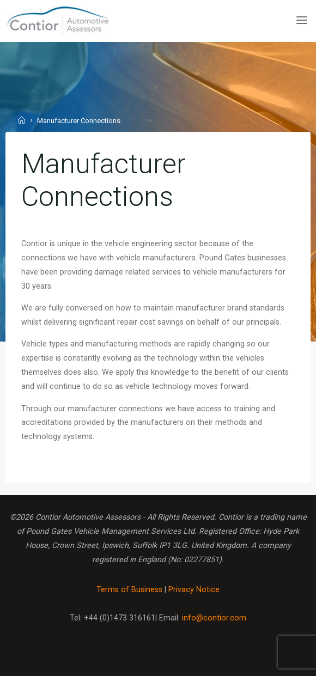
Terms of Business (129, 589)
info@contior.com (214, 618)
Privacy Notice (194, 589)
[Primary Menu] (301, 20)
